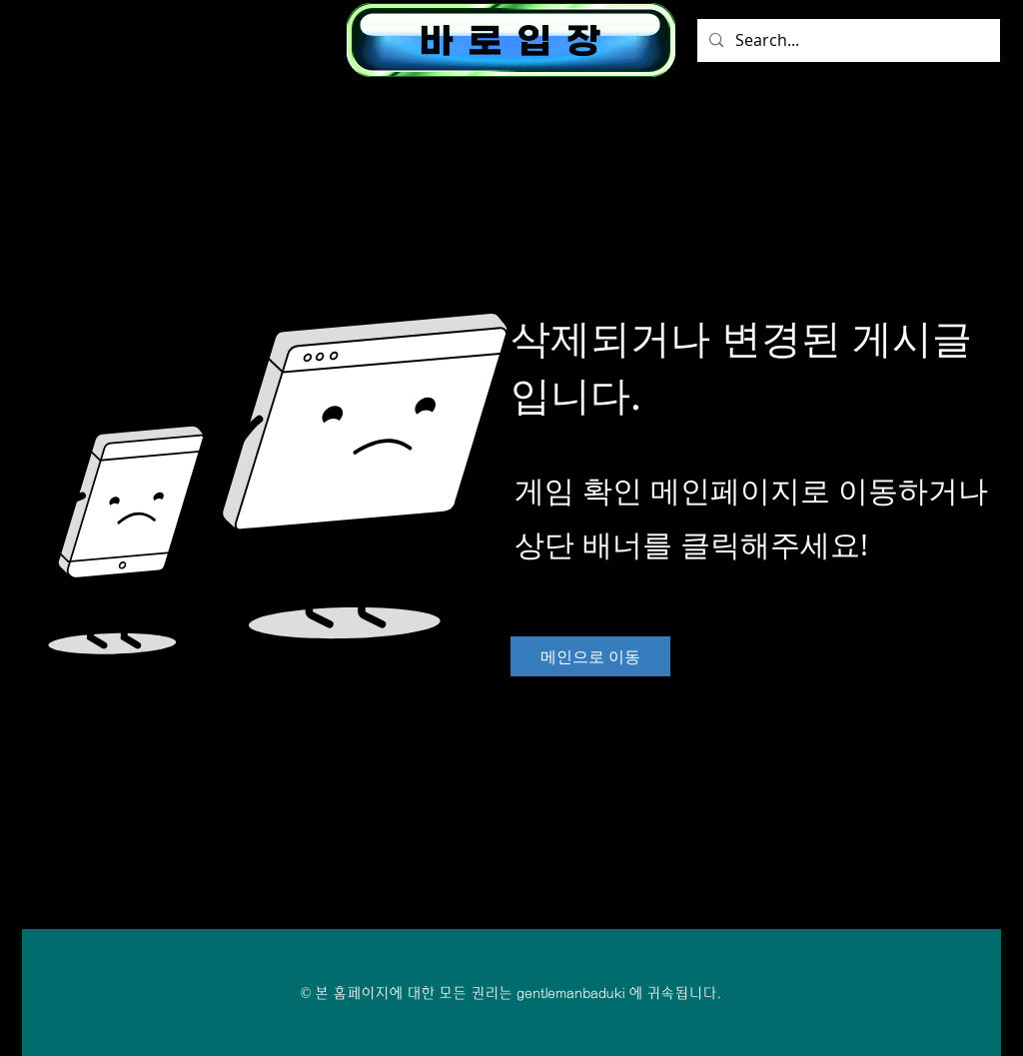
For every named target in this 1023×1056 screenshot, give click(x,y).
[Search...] (846, 40)
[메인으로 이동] (590, 656)
